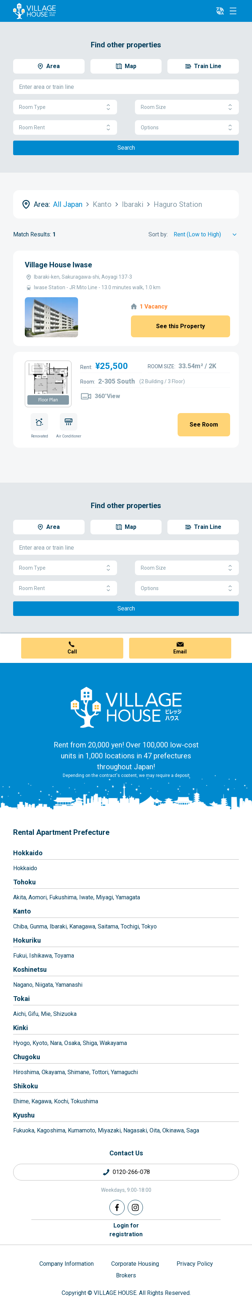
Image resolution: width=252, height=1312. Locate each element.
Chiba (20, 926)
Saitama (108, 926)
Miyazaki (109, 1130)
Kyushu (24, 1115)
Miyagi (104, 897)
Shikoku (25, 1086)
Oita (155, 1130)
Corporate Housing (135, 1263)
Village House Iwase (58, 264)
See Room (204, 424)
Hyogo (21, 1043)
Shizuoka (65, 1013)
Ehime (21, 1101)
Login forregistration (126, 1230)
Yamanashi (68, 984)
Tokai (21, 998)
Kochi (61, 1101)
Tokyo (149, 926)
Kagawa (41, 1101)
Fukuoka (23, 1130)
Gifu (33, 1013)
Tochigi (130, 926)
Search (126, 147)
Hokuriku (27, 940)
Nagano (22, 984)
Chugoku (26, 1057)
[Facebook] (117, 1207)
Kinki (20, 1028)
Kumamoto (81, 1130)
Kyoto (39, 1043)
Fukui (20, 955)
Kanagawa (82, 926)
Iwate (86, 897)
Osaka (72, 1043)
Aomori (37, 897)
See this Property (180, 326)
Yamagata (128, 897)
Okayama (53, 1072)
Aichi (19, 1013)
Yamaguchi (124, 1072)
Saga (192, 1130)
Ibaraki (58, 926)
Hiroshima (26, 1072)
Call (72, 652)
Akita (19, 897)
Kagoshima (51, 1130)
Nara (56, 1043)
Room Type (65, 107)
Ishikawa (40, 955)
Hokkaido (28, 853)
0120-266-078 (131, 1171)
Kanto (22, 911)
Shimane (78, 1072)
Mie (46, 1013)
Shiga (90, 1043)
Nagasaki (135, 1130)
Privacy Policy (195, 1263)
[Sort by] (206, 234)
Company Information (66, 1263)
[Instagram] (135, 1207)
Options (187, 128)
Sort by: (158, 234)
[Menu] (233, 11)
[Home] (126, 707)
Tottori (100, 1072)
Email (180, 652)
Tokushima (84, 1101)
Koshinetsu (30, 969)
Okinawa (173, 1130)
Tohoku (24, 882)
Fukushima (63, 897)
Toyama (64, 955)
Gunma (38, 926)
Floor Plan (48, 399)
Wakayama (113, 1043)
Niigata (44, 984)
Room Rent (65, 128)
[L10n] (220, 11)
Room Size (187, 107)
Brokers (126, 1275)
